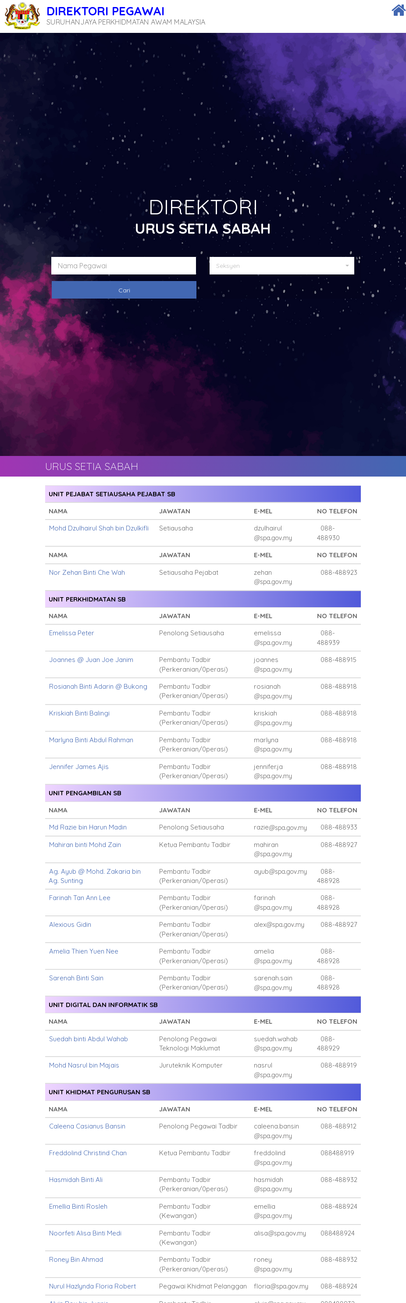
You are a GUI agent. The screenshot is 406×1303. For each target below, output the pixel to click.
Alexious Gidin (70, 924)
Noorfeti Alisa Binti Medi (85, 1233)
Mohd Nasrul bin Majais (84, 1065)
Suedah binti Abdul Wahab (88, 1039)
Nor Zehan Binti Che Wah (87, 572)
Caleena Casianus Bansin (87, 1126)
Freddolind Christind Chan (88, 1153)
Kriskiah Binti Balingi (79, 713)
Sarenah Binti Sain (76, 978)
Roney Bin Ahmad (76, 1259)
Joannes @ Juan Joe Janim (91, 659)
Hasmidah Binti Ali (76, 1179)
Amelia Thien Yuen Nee (83, 951)
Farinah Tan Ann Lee (79, 898)
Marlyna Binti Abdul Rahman (91, 740)
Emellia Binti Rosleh (78, 1206)
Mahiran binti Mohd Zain (85, 844)
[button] (285, 265)
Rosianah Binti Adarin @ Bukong (98, 686)
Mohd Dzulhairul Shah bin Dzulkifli (99, 528)
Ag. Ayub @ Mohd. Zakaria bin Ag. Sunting (95, 876)
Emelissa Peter (71, 633)
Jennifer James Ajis (79, 766)
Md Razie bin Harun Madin (88, 827)
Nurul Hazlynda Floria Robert (92, 1286)
